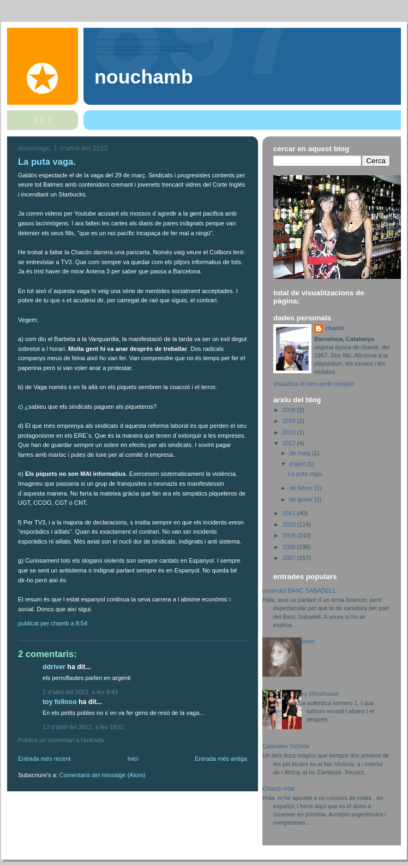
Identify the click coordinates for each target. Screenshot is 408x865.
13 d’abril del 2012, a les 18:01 (83, 727)
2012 (290, 443)
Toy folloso (59, 702)
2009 (290, 535)
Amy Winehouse (317, 693)
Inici (132, 758)
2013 (290, 432)
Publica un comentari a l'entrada (61, 740)
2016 (290, 410)
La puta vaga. (47, 162)
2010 (290, 524)
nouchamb (143, 77)
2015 (290, 420)
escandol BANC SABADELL (299, 590)
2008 (290, 547)
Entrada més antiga (221, 758)
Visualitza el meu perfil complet (313, 383)
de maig (301, 453)
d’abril (298, 464)
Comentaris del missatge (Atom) (102, 775)
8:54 (82, 623)
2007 (290, 557)
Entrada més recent (44, 758)
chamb (334, 328)
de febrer (302, 488)
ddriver (54, 667)
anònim (305, 641)
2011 (290, 513)
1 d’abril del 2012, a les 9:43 (80, 692)
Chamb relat (278, 788)
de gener (302, 499)
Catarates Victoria (285, 746)
